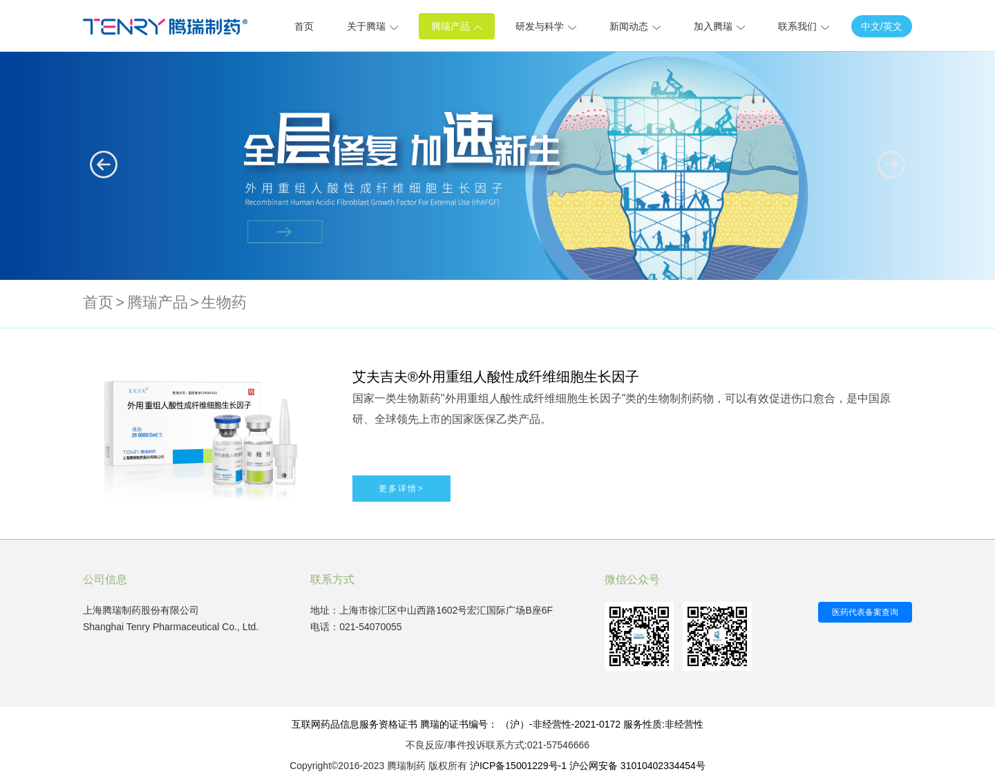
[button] (891, 164)
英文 (892, 26)
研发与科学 (545, 26)
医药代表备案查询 (865, 612)
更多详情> (401, 488)
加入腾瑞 (719, 26)
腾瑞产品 (456, 26)
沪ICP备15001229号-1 (518, 765)
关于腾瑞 (372, 26)
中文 (870, 26)
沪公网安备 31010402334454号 (637, 765)
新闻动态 (635, 26)
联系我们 (803, 26)
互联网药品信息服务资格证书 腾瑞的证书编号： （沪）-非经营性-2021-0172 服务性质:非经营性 (497, 724)
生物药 (224, 302)
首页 (304, 26)
